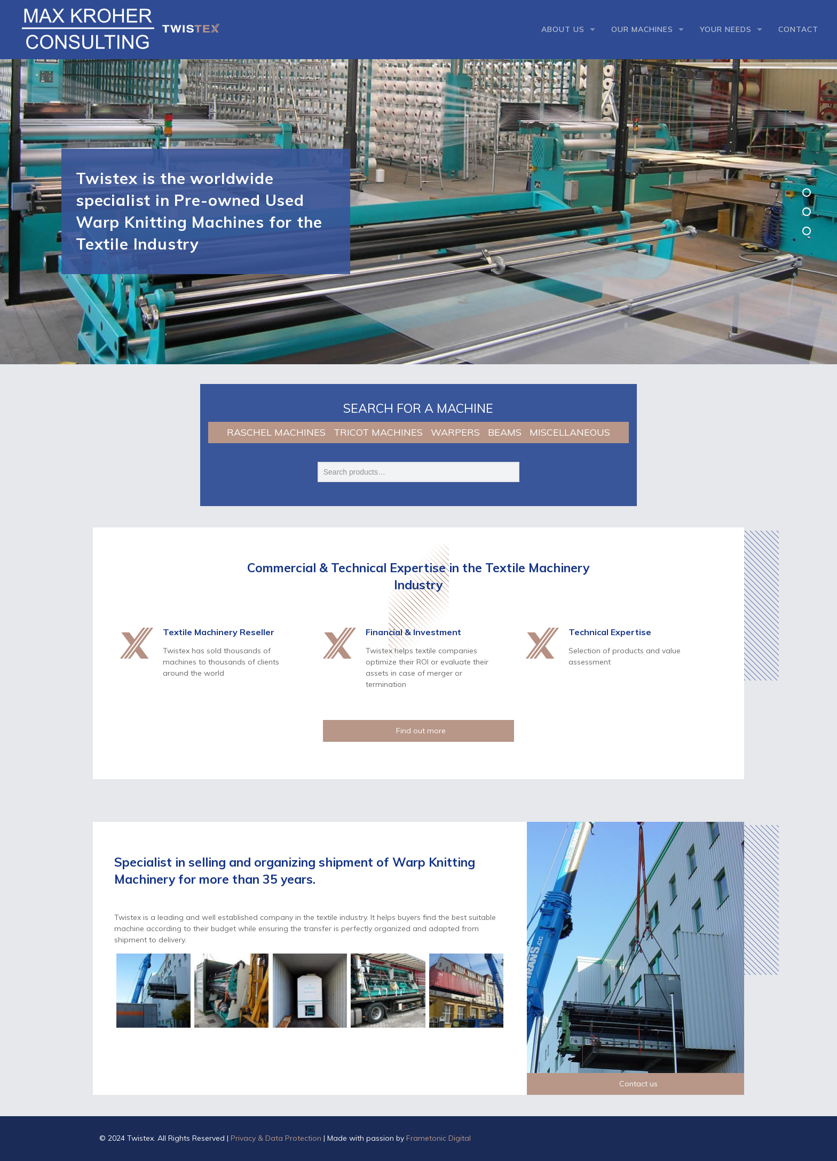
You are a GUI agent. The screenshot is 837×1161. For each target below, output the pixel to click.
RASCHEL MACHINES (276, 432)
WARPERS (455, 432)
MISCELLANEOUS (570, 432)
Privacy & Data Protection (276, 1138)
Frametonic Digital (438, 1138)
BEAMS (505, 432)
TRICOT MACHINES (378, 432)
